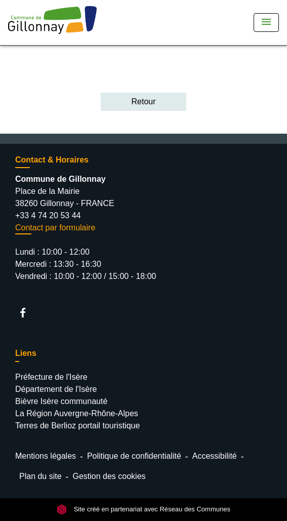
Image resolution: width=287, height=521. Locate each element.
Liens (25, 353)
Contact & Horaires (52, 159)
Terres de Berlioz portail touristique (77, 425)
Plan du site (40, 476)
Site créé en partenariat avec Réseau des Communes (143, 509)
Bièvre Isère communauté (61, 401)
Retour (143, 101)
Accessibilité (214, 456)
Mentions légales (45, 456)
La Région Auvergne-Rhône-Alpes (76, 413)
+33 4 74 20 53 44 (47, 215)
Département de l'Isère (56, 389)
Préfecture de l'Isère (51, 377)
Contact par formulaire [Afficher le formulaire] (55, 227)
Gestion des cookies (108, 476)
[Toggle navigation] (266, 22)
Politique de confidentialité (134, 456)
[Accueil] (52, 23)
